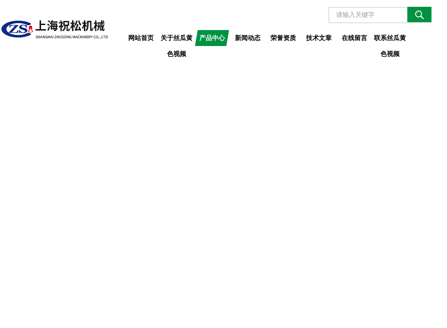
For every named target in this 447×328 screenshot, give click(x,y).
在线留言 (354, 37)
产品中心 (212, 37)
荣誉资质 (283, 37)
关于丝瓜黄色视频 (176, 40)
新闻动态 (247, 37)
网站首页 (141, 37)
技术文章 (319, 37)
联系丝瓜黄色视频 (390, 40)
